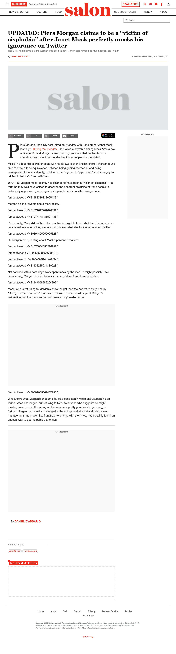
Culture (42, 12)
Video (163, 12)
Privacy (91, 611)
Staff (65, 611)
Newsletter (130, 4)
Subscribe (19, 4)
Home (41, 611)
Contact (77, 611)
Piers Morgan (30, 551)
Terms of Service (110, 611)
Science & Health (125, 12)
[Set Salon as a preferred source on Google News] (108, 135)
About (53, 611)
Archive (128, 611)
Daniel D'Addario (20, 57)
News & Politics (19, 12)
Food (58, 12)
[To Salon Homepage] (88, 9)
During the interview (46, 149)
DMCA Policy (88, 637)
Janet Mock (14, 551)
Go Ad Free (88, 616)
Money (148, 12)
